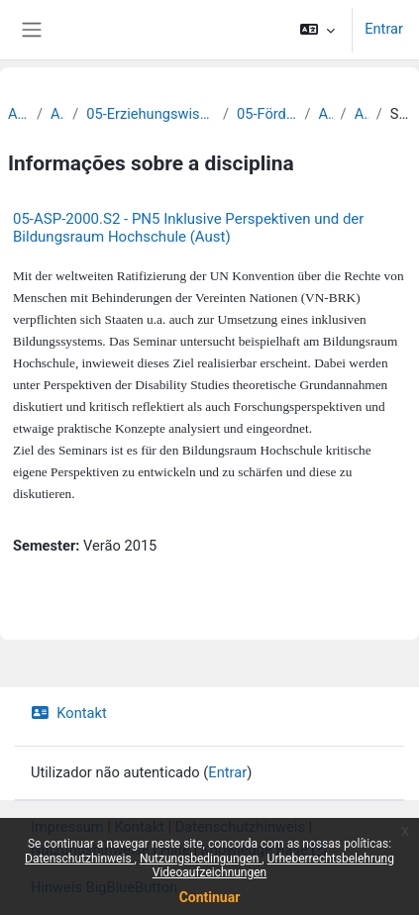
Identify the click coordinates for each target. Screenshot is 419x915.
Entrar (384, 29)
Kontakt (69, 713)
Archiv (18, 114)
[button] (317, 29)
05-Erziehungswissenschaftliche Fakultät (150, 114)
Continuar (210, 897)
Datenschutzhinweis (80, 858)
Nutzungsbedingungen (201, 858)
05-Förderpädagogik (266, 114)
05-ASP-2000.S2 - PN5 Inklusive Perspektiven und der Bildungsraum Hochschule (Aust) (188, 228)
